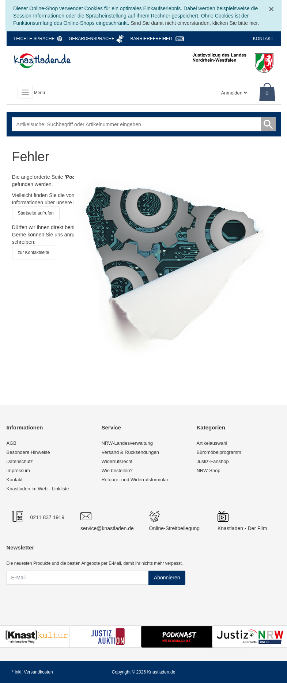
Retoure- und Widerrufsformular (134, 479)
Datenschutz (20, 461)
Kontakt (263, 38)
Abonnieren (167, 577)
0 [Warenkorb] (266, 93)
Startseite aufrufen (36, 213)
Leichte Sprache (34, 38)
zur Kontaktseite (33, 252)
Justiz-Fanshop (212, 461)
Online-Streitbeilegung (174, 528)
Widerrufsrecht (116, 461)
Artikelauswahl (211, 443)
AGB (11, 443)
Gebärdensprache (91, 38)
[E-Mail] (78, 577)
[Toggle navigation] (25, 92)
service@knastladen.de (107, 528)
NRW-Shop (208, 470)
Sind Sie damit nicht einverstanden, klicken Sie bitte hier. (195, 23)
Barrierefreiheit (152, 38)
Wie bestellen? (116, 470)
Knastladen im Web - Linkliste (38, 488)
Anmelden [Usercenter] (233, 93)
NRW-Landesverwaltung (126, 443)
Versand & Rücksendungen (130, 452)
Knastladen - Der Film (242, 528)
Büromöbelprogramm (218, 452)
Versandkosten (38, 672)
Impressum (18, 470)
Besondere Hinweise (28, 452)
